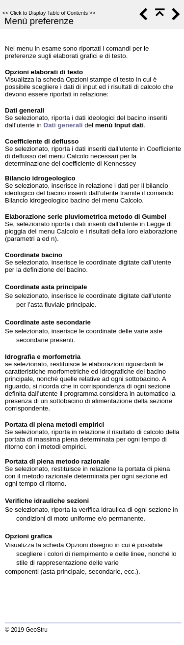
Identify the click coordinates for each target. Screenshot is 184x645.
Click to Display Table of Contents (49, 13)
